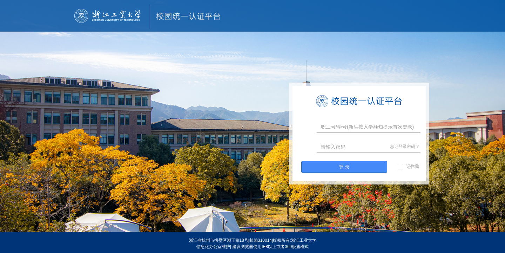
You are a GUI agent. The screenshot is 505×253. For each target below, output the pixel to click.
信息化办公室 (209, 246)
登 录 (344, 167)
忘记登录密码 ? (404, 146)
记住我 (412, 166)
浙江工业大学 (303, 240)
